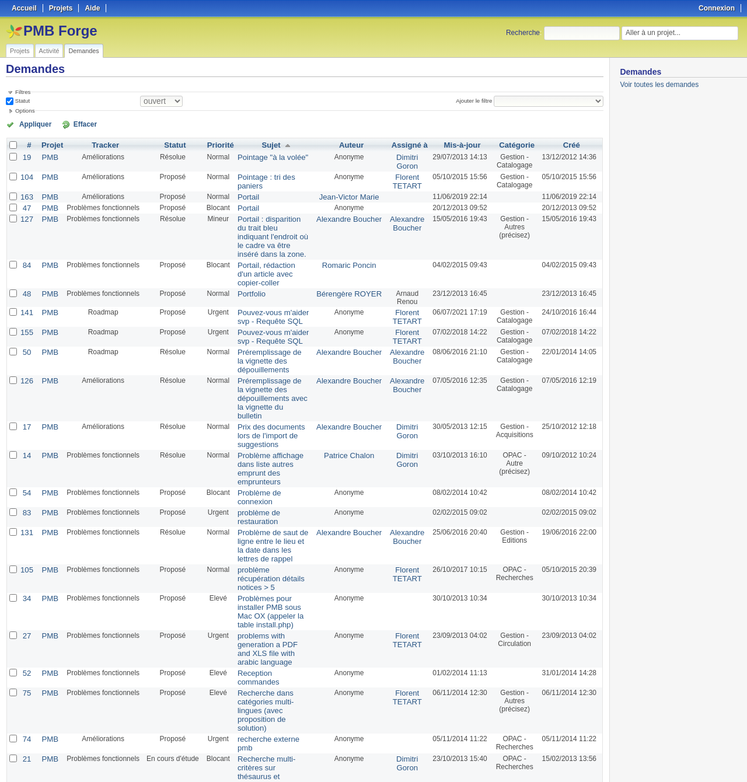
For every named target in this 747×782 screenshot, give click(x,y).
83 (26, 450)
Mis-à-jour (459, 144)
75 (26, 586)
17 (26, 386)
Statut (21, 100)
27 (26, 549)
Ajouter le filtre (476, 100)
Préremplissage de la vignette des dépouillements (266, 332)
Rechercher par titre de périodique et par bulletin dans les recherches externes (271, 679)
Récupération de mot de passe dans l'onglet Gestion (270, 710)
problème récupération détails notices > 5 (268, 499)
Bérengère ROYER (350, 268)
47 (26, 204)
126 (26, 351)
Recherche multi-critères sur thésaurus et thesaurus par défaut (271, 648)
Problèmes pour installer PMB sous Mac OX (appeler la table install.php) (271, 526)
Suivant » (166, 742)
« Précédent (29, 742)
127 (26, 214)
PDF (597, 759)
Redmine (344, 775)
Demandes (83, 50)
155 (26, 305)
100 (286, 742)
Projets (20, 50)
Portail (243, 193)
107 (26, 702)
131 (26, 460)
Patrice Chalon (350, 413)
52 (26, 576)
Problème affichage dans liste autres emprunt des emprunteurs (272, 421)
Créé (572, 144)
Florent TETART (405, 178)
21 (26, 640)
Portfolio (246, 268)
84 (26, 249)
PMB (47, 156)
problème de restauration (272, 450)
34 (26, 514)
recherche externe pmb (269, 621)
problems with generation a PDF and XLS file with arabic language (272, 557)
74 (26, 621)
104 (26, 174)
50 (26, 324)
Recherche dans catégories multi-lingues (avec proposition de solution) (270, 598)
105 (26, 495)
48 (26, 268)
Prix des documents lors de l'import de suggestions (270, 394)
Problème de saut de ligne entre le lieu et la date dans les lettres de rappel (269, 472)
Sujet (271, 144)
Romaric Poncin (350, 249)
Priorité (216, 144)
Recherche (523, 33)
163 (26, 193)
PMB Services (350, 667)
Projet (50, 144)
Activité (49, 50)
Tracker (102, 144)
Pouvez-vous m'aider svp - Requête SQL (272, 290)
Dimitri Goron (405, 160)
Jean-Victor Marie (350, 193)
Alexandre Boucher (350, 214)
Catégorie (515, 144)
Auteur (352, 144)
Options (25, 110)
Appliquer (31, 123)
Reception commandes (269, 576)
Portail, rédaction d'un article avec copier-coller (271, 253)
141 (26, 286)
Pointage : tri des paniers (272, 174)
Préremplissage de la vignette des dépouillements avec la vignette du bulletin (269, 363)
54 (26, 439)
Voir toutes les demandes (659, 85)
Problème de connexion (270, 439)
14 (26, 413)
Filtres (22, 92)
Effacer (71, 123)
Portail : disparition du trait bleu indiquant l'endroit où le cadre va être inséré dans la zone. (271, 226)
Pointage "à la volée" (265, 156)
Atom (560, 759)
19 (26, 156)
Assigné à (407, 144)
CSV (579, 759)
